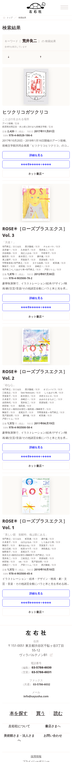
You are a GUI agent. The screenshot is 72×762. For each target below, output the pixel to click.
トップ (9, 17)
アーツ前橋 (7, 120)
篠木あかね (24, 520)
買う (39, 680)
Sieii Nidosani (27, 375)
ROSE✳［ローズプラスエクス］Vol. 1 (33, 502)
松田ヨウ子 (26, 523)
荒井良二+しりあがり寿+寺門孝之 (18, 259)
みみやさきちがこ (47, 381)
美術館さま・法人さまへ (19, 704)
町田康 (56, 252)
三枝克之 (6, 375)
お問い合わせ (53, 704)
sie (20, 536)
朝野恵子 (6, 526)
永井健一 (6, 239)
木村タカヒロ (45, 378)
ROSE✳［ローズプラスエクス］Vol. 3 (33, 225)
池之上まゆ (26, 243)
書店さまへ (53, 695)
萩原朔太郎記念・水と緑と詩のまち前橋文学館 (24, 124)
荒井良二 (43, 239)
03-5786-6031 (41, 640)
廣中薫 (40, 246)
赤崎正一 (39, 255)
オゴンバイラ (49, 371)
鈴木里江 (23, 246)
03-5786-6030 (41, 636)
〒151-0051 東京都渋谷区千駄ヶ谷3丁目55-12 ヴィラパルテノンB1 (36, 622)
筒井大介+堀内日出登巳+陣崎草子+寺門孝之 (23, 529)
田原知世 (43, 249)
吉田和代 (6, 384)
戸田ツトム (49, 259)
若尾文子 (23, 394)
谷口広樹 (6, 523)
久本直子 (25, 239)
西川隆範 (29, 236)
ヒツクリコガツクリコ (20, 110)
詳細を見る (36, 152)
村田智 (22, 255)
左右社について (19, 695)
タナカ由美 (37, 252)
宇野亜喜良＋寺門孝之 (47, 394)
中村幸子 (45, 243)
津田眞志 (45, 523)
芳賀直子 (25, 249)
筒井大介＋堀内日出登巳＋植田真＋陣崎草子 (23, 391)
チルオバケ (48, 236)
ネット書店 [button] (35, 171)
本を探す (20, 680)
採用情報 (36, 721)
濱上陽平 (6, 249)
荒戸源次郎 (7, 397)
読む (55, 680)
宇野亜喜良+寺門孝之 (12, 252)
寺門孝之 (6, 236)
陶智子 (5, 255)
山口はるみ (26, 516)
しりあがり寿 (50, 375)
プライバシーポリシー (36, 726)
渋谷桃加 (6, 243)
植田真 (22, 388)
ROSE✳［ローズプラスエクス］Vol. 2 (33, 361)
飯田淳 (5, 246)
